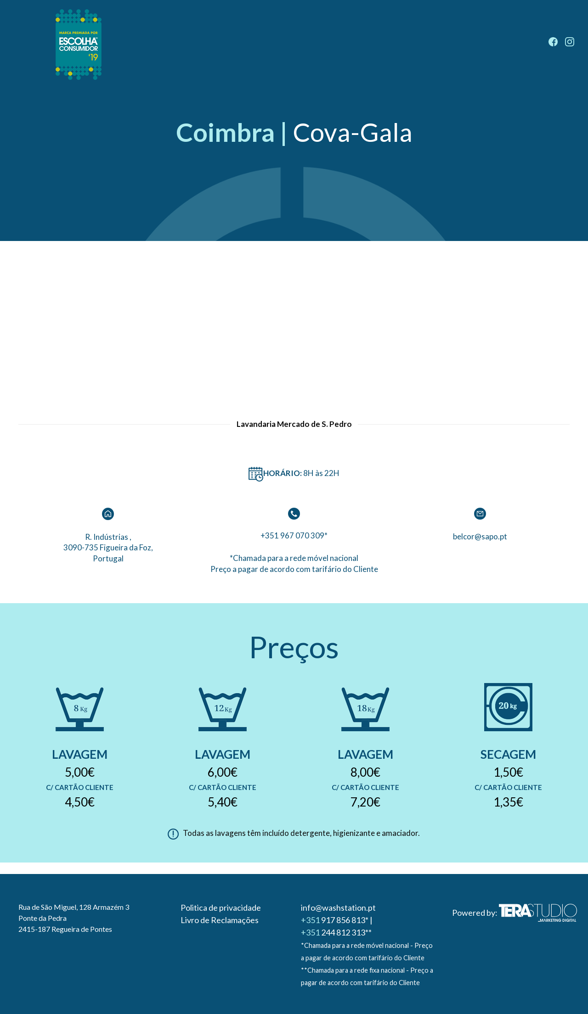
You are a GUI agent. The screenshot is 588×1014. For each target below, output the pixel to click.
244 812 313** (336, 932)
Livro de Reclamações (220, 920)
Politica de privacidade (221, 907)
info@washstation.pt (338, 907)
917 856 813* (334, 920)
